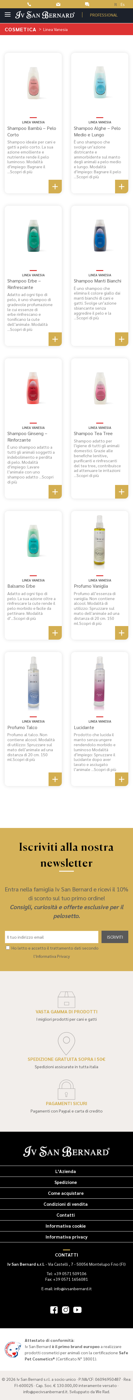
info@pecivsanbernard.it (45, 1391)
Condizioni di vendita (66, 1204)
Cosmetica (21, 29)
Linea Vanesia (33, 122)
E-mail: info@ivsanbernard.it (66, 1288)
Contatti (65, 1215)
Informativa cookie (66, 1226)
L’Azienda (65, 1171)
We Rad (102, 1391)
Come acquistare (66, 1193)
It (115, 4)
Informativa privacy (67, 1236)
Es (123, 4)
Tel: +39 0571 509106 (67, 1273)
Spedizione (65, 1182)
